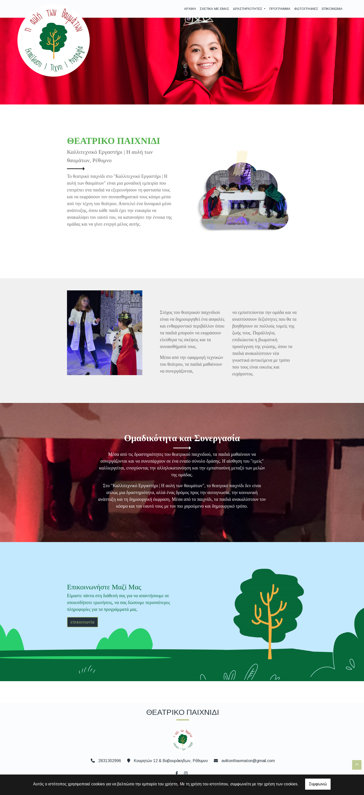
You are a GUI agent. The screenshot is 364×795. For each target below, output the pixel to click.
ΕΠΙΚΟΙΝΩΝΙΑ (332, 9)
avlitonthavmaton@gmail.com (248, 761)
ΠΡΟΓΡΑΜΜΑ (279, 9)
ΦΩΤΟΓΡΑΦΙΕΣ (306, 9)
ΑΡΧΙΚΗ (190, 9)
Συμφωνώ (318, 784)
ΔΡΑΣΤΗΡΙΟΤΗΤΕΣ (248, 9)
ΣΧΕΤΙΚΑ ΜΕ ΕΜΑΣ (214, 9)
